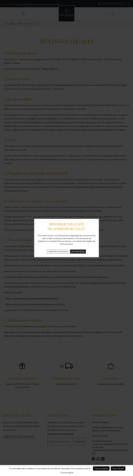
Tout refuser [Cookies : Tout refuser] (118, 468)
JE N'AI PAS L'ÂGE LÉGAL (58, 251)
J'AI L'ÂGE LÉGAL (78, 251)
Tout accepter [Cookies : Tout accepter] (101, 468)
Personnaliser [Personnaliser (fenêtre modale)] (67, 472)
